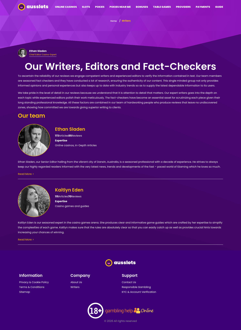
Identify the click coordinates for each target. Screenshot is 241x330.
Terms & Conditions (31, 287)
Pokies (99, 7)
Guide (219, 7)
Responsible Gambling (136, 287)
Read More (25, 174)
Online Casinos (66, 7)
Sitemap (24, 292)
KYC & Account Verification (139, 292)
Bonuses (142, 7)
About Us (76, 282)
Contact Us (129, 282)
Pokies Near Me (120, 7)
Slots (86, 7)
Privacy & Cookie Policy (34, 282)
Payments (203, 7)
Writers (75, 287)
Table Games (162, 7)
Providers (183, 7)
